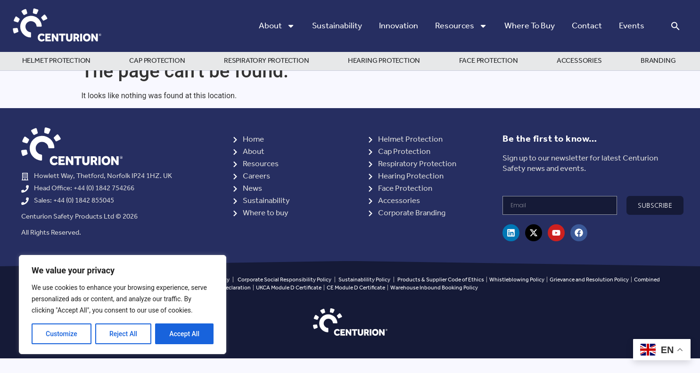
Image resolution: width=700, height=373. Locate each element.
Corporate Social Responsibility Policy (284, 293)
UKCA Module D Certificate (288, 302)
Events (631, 26)
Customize (61, 334)
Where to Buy (529, 26)
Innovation (398, 26)
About (277, 26)
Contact (587, 26)
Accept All (184, 334)
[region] (122, 304)
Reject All (123, 334)
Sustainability (337, 26)
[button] (675, 26)
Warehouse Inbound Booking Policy (434, 302)
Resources (461, 26)
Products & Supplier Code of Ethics (440, 293)
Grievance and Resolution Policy (589, 293)
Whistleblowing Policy (517, 293)
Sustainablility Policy (364, 293)
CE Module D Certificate (356, 302)
